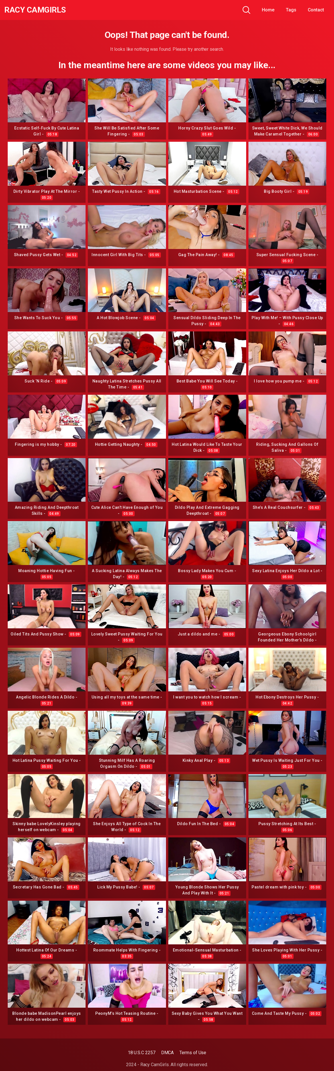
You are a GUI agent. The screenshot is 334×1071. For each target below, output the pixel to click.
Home (268, 10)
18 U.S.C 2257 (141, 1052)
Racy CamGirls (35, 10)
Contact (316, 10)
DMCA (167, 1052)
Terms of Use (192, 1052)
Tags (291, 10)
